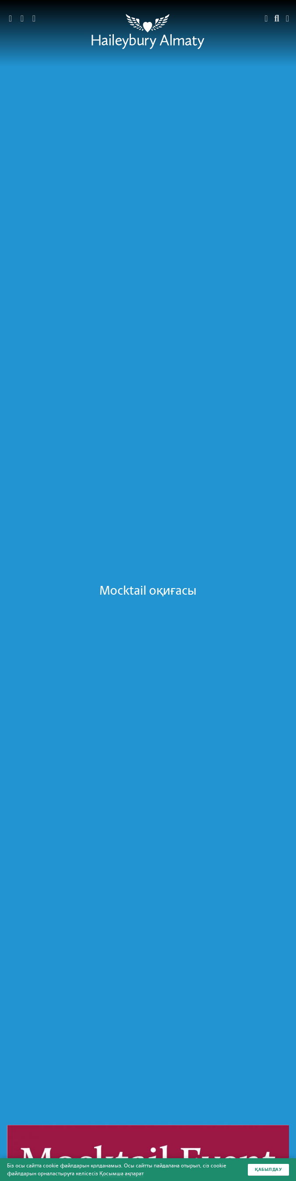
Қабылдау (268, 1169)
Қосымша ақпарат (121, 1173)
